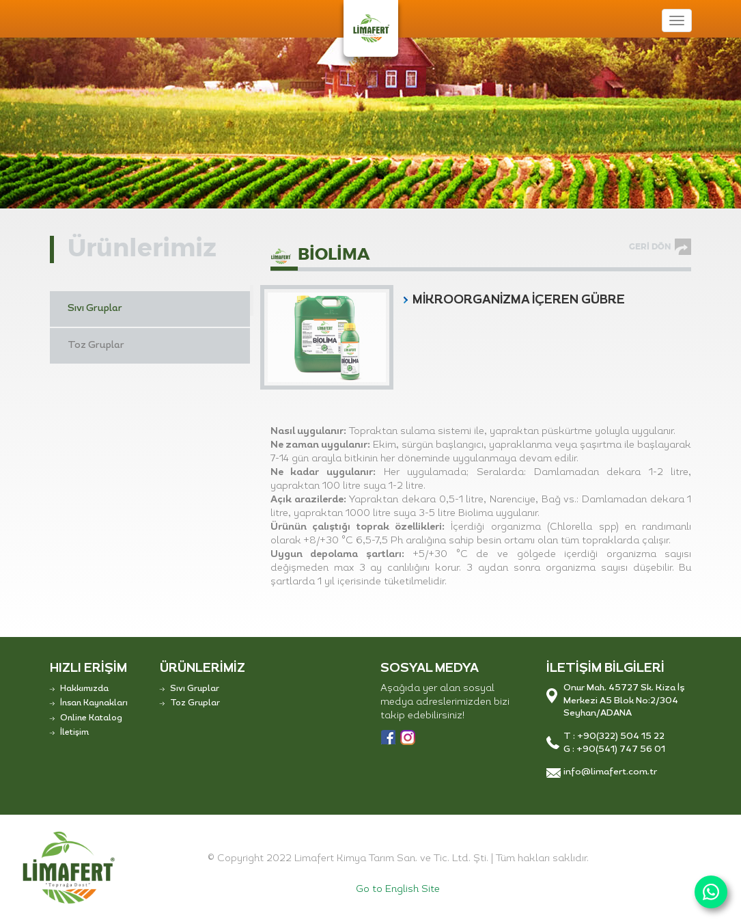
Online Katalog (91, 718)
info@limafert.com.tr (610, 772)
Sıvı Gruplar (95, 308)
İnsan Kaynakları (94, 703)
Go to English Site (398, 889)
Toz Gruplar (96, 345)
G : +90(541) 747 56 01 (614, 749)
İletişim (74, 733)
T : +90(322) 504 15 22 (614, 736)
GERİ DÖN (650, 247)
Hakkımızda (84, 689)
